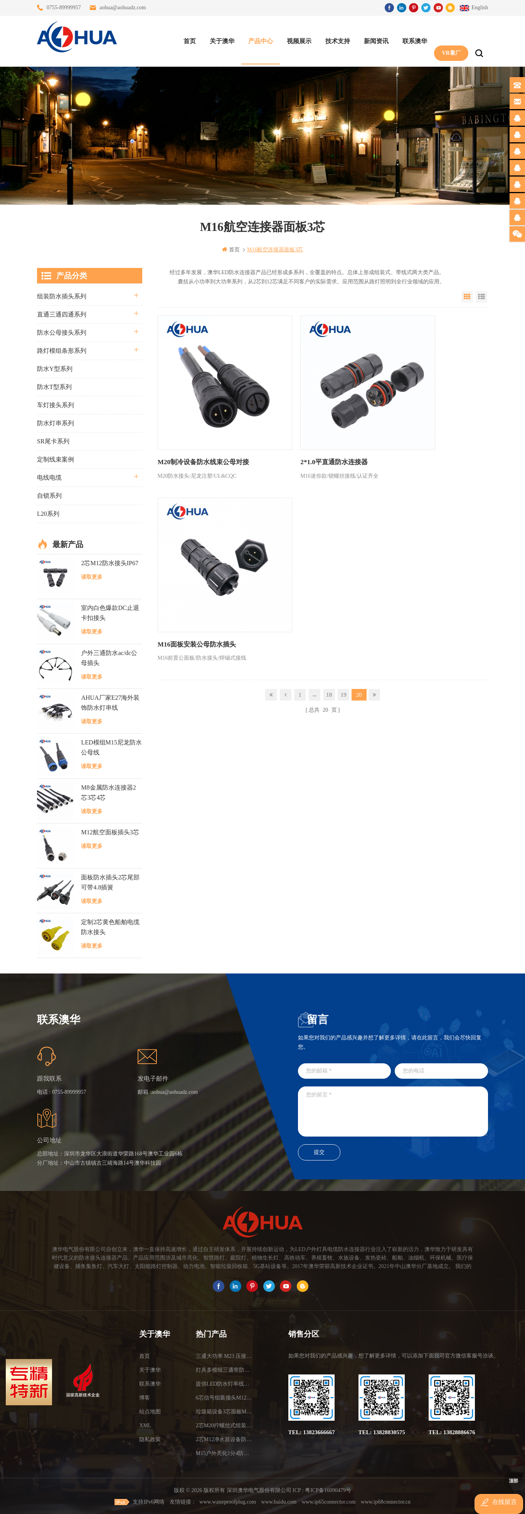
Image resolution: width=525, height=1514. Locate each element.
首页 (186, 38)
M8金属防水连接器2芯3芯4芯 (108, 792)
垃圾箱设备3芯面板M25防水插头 (224, 1411)
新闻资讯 (373, 38)
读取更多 (92, 576)
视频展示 (296, 38)
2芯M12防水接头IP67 (109, 562)
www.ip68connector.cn (386, 1501)
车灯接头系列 (55, 404)
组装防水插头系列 (61, 296)
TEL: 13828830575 (381, 1432)
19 (344, 478)
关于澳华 (219, 38)
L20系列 (48, 513)
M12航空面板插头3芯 (110, 832)
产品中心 (257, 38)
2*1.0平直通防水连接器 (299, 429)
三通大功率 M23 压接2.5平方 (224, 1356)
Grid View (467, 296)
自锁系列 (49, 495)
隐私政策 (150, 1439)
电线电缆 (49, 477)
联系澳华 (411, 38)
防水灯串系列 (55, 422)
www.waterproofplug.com (227, 1501)
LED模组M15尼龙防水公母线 (111, 747)
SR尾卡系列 (53, 441)
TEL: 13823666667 (311, 1432)
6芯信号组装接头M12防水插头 (224, 1397)
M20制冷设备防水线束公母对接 (201, 429)
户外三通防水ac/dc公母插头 (109, 657)
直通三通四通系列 (61, 314)
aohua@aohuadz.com (122, 7)
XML (145, 1425)
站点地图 (150, 1411)
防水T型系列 (54, 386)
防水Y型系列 (54, 368)
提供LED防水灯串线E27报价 (224, 1383)
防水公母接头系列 (61, 332)
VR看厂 (448, 39)
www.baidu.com (279, 1501)
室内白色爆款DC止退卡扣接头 (110, 612)
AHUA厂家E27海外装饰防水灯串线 (110, 702)
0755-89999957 (64, 7)
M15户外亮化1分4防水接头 (224, 1453)
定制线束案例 (55, 459)
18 (329, 478)
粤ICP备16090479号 (328, 1490)
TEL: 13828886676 (452, 1432)
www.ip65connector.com (329, 1501)
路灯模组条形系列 (61, 350)
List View (481, 296)
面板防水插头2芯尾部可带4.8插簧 (110, 881)
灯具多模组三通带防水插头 (224, 1370)
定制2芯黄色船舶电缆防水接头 (110, 926)
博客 (144, 1397)
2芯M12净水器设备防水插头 (224, 1439)
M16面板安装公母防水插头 (416, 429)
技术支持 (334, 38)
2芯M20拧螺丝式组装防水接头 (224, 1425)
